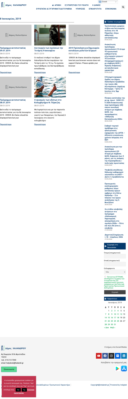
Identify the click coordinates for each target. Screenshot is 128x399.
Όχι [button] (24, 390)
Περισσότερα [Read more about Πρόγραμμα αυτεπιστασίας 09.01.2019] (5, 72)
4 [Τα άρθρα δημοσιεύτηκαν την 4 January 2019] (117, 311)
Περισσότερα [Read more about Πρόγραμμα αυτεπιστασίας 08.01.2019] (5, 124)
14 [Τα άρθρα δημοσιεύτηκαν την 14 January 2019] (106, 318)
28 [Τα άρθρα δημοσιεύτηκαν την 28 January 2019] (106, 324)
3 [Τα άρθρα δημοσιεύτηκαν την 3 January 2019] (114, 311)
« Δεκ (106, 327)
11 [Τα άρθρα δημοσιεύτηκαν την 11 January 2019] (118, 314)
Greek (103, 1)
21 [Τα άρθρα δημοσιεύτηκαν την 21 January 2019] (106, 321)
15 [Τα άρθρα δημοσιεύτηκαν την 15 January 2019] (109, 318)
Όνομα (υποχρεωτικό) (112, 253)
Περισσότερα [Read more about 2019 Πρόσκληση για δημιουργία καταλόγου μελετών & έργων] (74, 72)
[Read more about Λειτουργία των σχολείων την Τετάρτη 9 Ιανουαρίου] (50, 35)
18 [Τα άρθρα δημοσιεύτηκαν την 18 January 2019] (118, 318)
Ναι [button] (18, 390)
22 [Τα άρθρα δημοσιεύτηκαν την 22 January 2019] (109, 321)
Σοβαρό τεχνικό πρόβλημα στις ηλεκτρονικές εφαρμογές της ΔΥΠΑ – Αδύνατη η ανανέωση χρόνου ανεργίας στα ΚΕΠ (115, 133)
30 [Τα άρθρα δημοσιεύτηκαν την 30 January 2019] (112, 324)
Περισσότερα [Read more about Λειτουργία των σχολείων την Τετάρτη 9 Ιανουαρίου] (40, 72)
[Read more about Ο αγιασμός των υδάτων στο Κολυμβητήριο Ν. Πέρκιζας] (50, 87)
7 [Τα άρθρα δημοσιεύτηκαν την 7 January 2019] (105, 314)
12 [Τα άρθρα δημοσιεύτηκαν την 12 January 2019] (121, 314)
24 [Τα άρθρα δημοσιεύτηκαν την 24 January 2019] (115, 321)
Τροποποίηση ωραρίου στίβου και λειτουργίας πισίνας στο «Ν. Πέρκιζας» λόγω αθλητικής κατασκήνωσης (115, 32)
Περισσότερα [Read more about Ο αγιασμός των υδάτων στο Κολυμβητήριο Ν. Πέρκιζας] (40, 124)
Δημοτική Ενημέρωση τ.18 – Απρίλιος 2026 (114, 236)
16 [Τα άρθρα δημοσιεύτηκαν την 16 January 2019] (112, 318)
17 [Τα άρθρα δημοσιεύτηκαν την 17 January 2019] (115, 318)
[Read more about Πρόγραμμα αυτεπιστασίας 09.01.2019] (15, 35)
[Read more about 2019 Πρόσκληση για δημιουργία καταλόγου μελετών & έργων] (84, 35)
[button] (123, 7)
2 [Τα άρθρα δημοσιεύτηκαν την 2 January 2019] (111, 311)
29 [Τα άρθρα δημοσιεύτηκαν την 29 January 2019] (109, 324)
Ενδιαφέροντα (109, 268)
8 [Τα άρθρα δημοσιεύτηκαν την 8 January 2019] (108, 314)
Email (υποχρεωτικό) (112, 260)
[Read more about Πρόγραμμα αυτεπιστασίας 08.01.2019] (15, 87)
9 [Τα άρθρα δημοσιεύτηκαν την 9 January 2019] (111, 314)
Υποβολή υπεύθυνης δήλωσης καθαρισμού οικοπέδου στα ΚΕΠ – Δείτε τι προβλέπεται (114, 173)
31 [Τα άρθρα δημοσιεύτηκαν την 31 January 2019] (115, 324)
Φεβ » (112, 327)
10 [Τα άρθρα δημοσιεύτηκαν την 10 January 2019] (115, 314)
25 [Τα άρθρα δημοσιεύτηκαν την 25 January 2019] (118, 321)
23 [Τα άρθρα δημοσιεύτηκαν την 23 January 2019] (112, 321)
